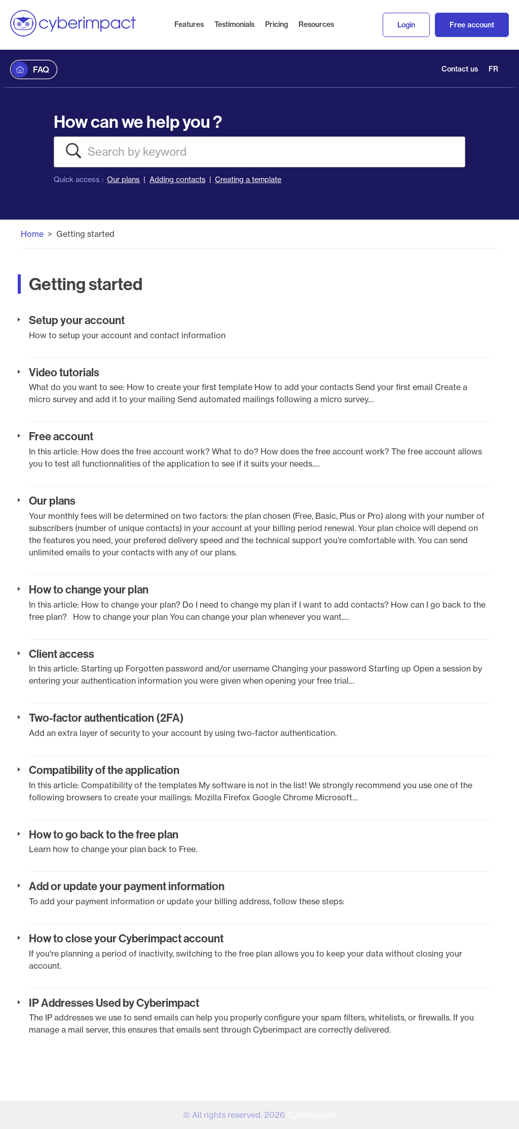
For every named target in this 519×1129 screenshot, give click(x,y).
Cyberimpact (311, 1115)
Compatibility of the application (104, 770)
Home (32, 234)
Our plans (123, 179)
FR (493, 69)
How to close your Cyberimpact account (126, 938)
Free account (472, 24)
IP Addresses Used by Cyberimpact (114, 1003)
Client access (61, 654)
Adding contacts (178, 179)
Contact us (459, 69)
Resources (316, 24)
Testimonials (234, 24)
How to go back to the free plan (103, 834)
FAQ (41, 69)
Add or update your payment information (127, 886)
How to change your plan (89, 589)
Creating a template (248, 179)
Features (189, 24)
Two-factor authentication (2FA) (106, 718)
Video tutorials (64, 372)
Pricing (276, 24)
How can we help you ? (138, 121)
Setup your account (77, 320)
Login (406, 24)
